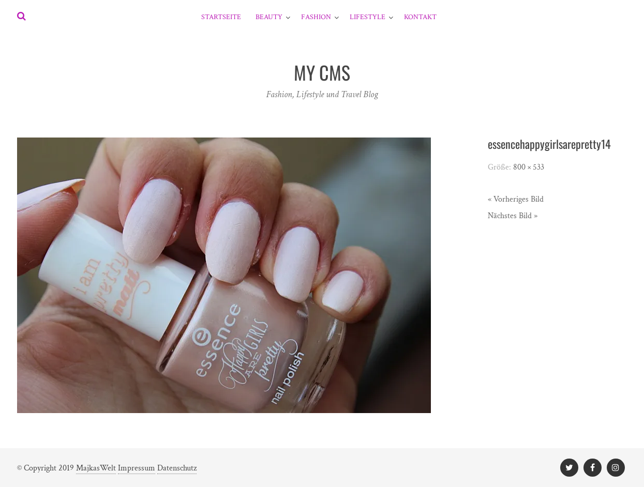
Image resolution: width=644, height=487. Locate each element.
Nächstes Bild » (512, 215)
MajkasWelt (96, 468)
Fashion (316, 17)
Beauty (269, 17)
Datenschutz (177, 468)
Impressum (136, 468)
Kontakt (420, 17)
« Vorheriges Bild (516, 199)
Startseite (221, 17)
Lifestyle (367, 17)
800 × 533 (528, 167)
